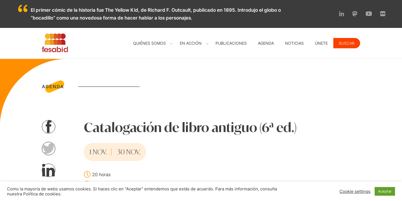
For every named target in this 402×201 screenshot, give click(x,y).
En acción (191, 43)
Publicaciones (231, 43)
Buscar (347, 43)
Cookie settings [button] (354, 191)
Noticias (294, 43)
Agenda (266, 43)
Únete (321, 43)
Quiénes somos (149, 43)
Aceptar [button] (385, 191)
